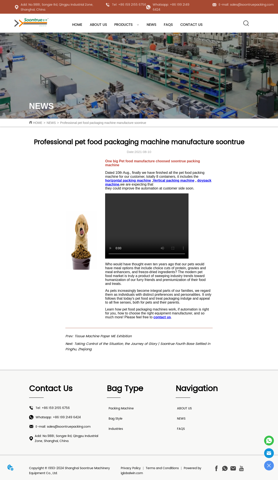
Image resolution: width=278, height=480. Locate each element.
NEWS (151, 25)
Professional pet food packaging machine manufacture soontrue (103, 123)
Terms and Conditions (162, 468)
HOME (77, 25)
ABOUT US (98, 25)
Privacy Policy (131, 468)
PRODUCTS (126, 25)
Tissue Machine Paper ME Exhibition (103, 336)
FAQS (168, 25)
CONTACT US (191, 25)
